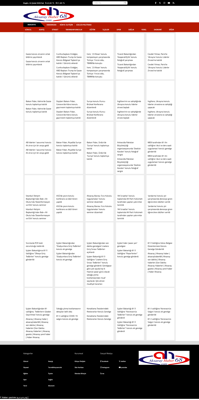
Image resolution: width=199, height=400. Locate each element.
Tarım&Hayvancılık (74, 29)
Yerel (143, 29)
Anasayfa (32, 24)
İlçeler (106, 29)
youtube (123, 367)
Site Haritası (79, 367)
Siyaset (55, 29)
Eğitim (92, 29)
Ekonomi (158, 29)
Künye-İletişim (66, 24)
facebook (104, 361)
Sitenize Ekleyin (80, 373)
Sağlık (131, 29)
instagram (104, 367)
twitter (122, 361)
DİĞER (171, 29)
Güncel (28, 29)
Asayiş (41, 29)
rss (102, 373)
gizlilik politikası (84, 24)
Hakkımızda (51, 24)
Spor (119, 29)
